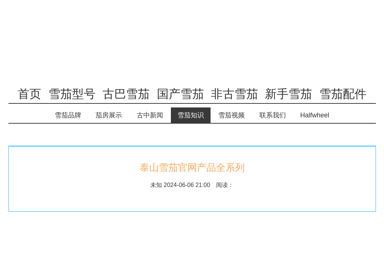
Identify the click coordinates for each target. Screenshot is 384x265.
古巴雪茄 (126, 93)
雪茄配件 (342, 93)
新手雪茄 (288, 93)
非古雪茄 (234, 93)
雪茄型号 (72, 93)
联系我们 (272, 115)
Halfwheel (314, 115)
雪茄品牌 (68, 115)
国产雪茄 (180, 93)
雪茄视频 (231, 115)
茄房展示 (109, 115)
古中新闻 (150, 115)
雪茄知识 (190, 115)
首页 (29, 93)
